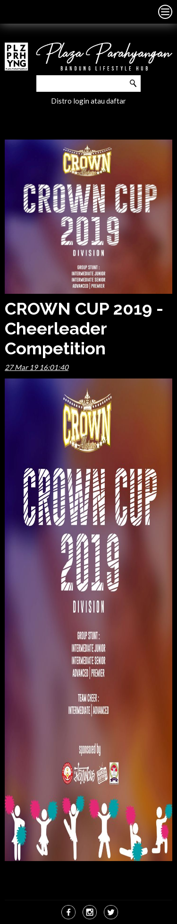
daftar (116, 101)
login (81, 101)
